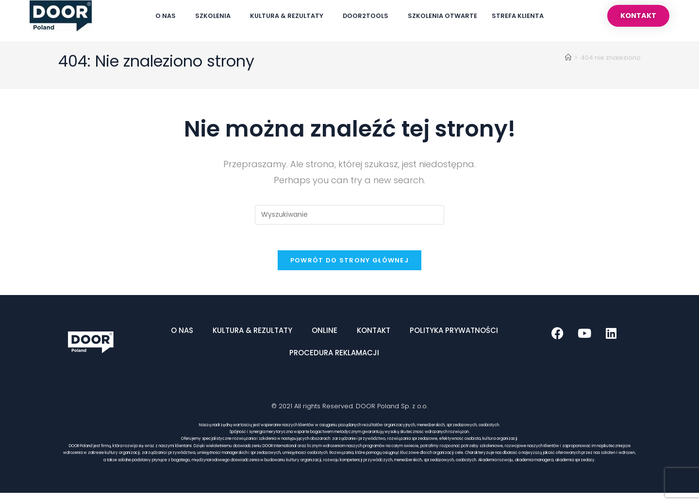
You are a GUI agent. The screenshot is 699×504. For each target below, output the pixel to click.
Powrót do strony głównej (349, 271)
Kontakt (373, 341)
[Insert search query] (349, 222)
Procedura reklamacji (334, 364)
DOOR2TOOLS (368, 16)
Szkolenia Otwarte (442, 16)
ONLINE (324, 341)
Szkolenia (215, 16)
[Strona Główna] (568, 65)
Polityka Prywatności (454, 341)
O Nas (168, 16)
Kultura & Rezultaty (289, 16)
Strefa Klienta (518, 16)
